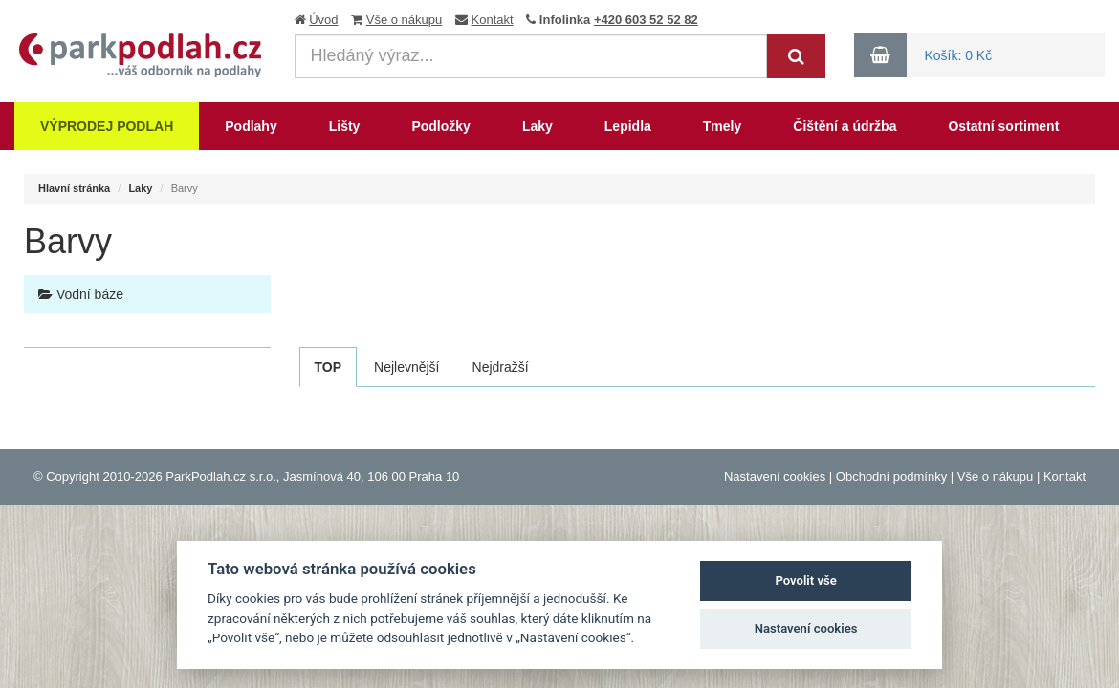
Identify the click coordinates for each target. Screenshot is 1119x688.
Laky (537, 126)
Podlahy (250, 126)
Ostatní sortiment (1003, 126)
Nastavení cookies (774, 476)
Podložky (440, 126)
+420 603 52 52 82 (646, 19)
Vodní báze (80, 294)
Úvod (323, 19)
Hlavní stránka (74, 188)
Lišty (345, 126)
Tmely (722, 126)
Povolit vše (805, 580)
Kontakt (493, 19)
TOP (328, 367)
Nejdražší (500, 367)
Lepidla (627, 126)
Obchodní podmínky (891, 476)
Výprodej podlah (106, 126)
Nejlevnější (406, 367)
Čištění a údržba (844, 126)
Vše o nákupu (404, 19)
